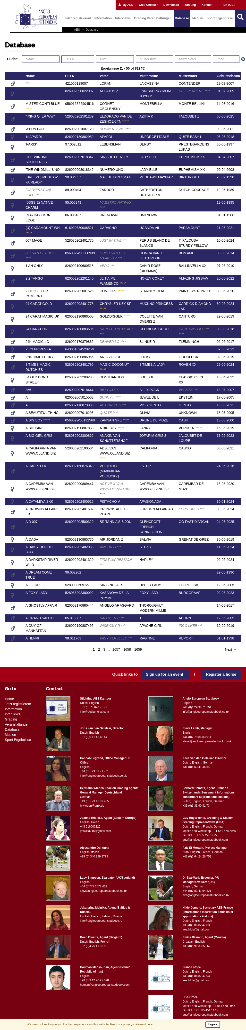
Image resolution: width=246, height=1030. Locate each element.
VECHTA (188, 390)
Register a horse (221, 674)
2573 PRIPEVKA (38, 349)
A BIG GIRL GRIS (38, 436)
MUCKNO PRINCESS (156, 304)
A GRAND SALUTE (40, 618)
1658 (127, 649)
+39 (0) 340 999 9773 (94, 856)
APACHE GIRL (150, 626)
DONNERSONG (115, 129)
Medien (197, 18)
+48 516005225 (90, 826)
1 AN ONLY (34, 266)
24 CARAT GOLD (38, 304)
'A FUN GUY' (35, 129)
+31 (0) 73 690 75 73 (93, 707)
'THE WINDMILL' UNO (42, 170)
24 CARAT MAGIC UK (42, 316)
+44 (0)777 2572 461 (93, 886)
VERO (107, 266)
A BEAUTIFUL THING (42, 413)
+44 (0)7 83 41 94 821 (197, 891)
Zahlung (190, 5)
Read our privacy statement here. (131, 1024)
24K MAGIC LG (37, 342)
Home (9, 699)
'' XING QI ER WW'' (40, 116)
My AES (125, 5)
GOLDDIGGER (115, 316)
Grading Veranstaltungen (153, 18)
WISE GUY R (112, 626)
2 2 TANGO (34, 278)
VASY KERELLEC (116, 638)
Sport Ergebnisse (219, 18)
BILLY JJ (109, 390)
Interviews (123, 18)
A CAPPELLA (35, 466)
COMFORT (112, 291)
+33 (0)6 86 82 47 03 (196, 925)
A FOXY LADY (36, 593)
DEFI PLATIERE (194, 91)
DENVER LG (113, 342)
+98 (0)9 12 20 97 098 (94, 980)
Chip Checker (148, 5)
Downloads (171, 5)
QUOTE (109, 413)
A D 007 (31, 522)
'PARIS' (31, 144)
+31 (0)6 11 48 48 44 (93, 737)
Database (182, 18)
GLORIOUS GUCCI (154, 329)
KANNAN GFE (114, 420)
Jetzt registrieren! (78, 18)
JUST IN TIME (113, 240)
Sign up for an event (165, 674)
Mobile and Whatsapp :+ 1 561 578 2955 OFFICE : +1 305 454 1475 (209, 1008)
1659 (138, 649)
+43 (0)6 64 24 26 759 (197, 856)
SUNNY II (110, 397)
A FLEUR (32, 585)
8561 (29, 390)
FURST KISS (191, 509)
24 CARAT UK (36, 329)
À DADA (31, 539)
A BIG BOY (37, 420)
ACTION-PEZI (113, 405)
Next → (230, 649)
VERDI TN (190, 428)
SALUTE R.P (112, 618)
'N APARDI (33, 137)
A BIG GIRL (34, 428)
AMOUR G (110, 547)
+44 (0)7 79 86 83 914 (197, 737)
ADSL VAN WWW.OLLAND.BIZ (115, 453)
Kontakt (207, 5)
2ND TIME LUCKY (39, 357)
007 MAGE (33, 240)
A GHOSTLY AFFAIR (41, 605)
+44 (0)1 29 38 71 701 (197, 707)
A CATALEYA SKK (39, 501)
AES (77, 29)
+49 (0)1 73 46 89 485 (94, 801)
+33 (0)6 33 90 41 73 (196, 805)
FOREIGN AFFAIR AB (156, 509)
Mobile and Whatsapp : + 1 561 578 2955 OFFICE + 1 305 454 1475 (209, 833)
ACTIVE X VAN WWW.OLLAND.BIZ (115, 489)
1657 (116, 649)
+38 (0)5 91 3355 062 (197, 946)
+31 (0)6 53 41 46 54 (196, 767)
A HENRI (32, 638)
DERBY (145, 144)
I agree (212, 1024)
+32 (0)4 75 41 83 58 (93, 946)
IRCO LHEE (190, 626)
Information (103, 18)
